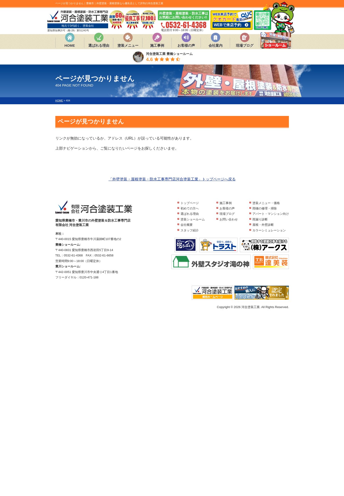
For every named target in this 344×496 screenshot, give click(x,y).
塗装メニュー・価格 (266, 203)
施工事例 (157, 45)
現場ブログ (244, 45)
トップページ (190, 203)
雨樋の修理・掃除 (264, 208)
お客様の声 (186, 45)
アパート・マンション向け (270, 214)
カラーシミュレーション (269, 230)
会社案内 (216, 45)
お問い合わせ (229, 219)
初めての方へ (190, 208)
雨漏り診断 (260, 219)
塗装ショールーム (193, 219)
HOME (69, 45)
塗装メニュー (127, 45)
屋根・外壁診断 (263, 224)
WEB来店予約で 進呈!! (231, 20)
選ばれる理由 (98, 45)
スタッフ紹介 (190, 230)
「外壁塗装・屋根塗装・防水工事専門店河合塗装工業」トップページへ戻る (172, 179)
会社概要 (187, 224)
